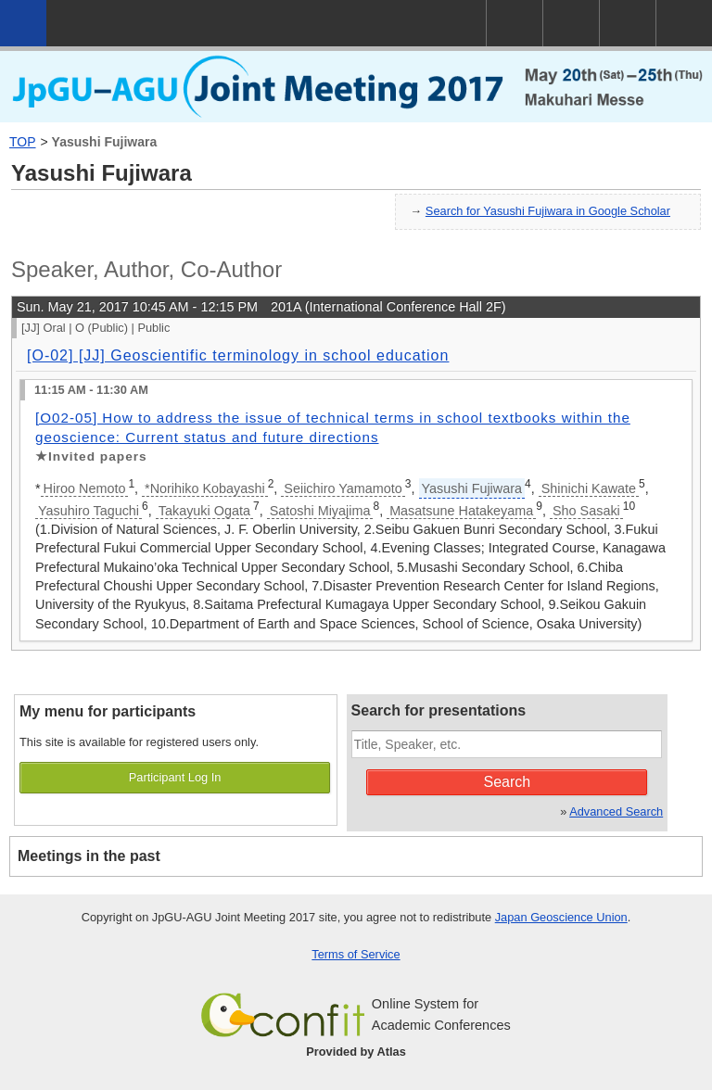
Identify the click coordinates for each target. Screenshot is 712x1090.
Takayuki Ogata (204, 510)
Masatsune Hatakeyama (461, 510)
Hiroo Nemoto (85, 488)
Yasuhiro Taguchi (88, 510)
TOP (22, 141)
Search (507, 782)
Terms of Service (356, 954)
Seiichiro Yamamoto (342, 488)
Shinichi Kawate (588, 488)
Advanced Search (616, 811)
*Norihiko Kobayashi (205, 488)
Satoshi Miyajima (320, 510)
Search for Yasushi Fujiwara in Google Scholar (548, 211)
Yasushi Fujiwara (105, 141)
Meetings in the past (89, 856)
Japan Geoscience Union (561, 917)
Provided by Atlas (356, 1051)
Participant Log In (175, 777)
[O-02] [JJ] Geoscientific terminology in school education (238, 355)
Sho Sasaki (586, 510)
